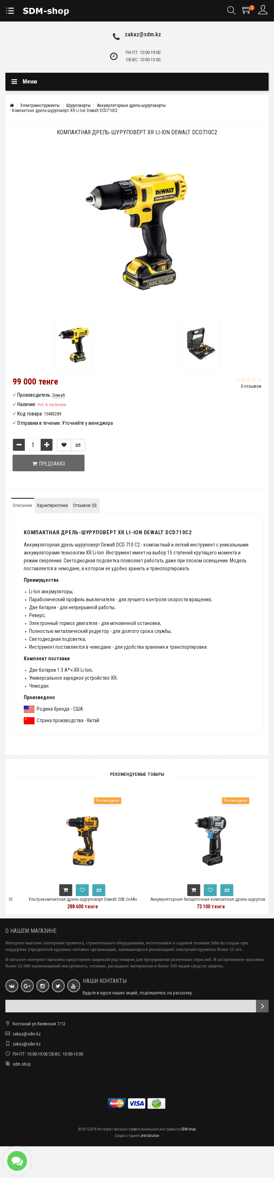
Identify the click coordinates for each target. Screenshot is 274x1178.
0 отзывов (251, 386)
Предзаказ (48, 464)
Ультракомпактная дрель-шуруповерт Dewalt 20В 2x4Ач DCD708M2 (94, 902)
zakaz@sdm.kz (143, 34)
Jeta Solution (149, 1136)
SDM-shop (188, 1129)
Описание (22, 505)
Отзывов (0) (85, 505)
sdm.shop (22, 1064)
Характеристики (52, 505)
